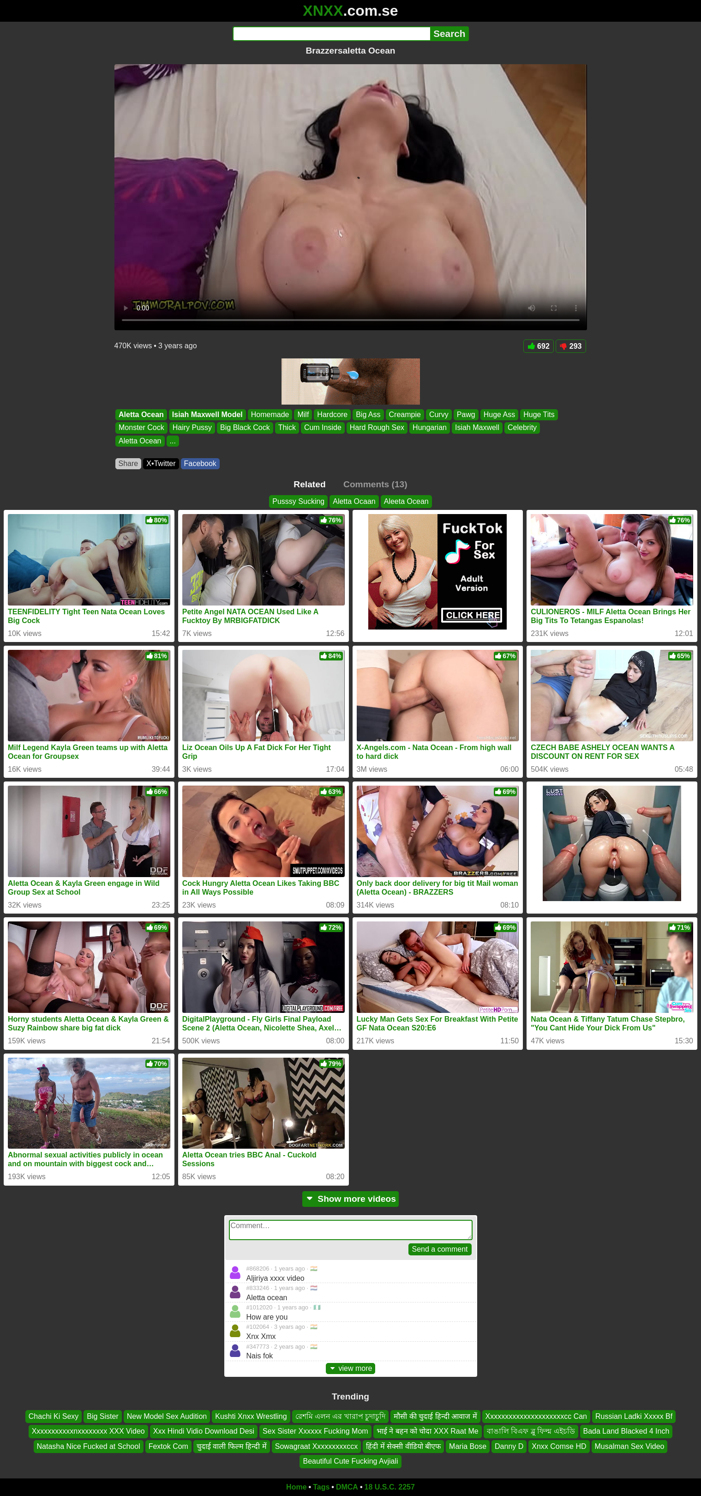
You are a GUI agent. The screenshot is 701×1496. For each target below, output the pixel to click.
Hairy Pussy (191, 428)
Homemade (270, 414)
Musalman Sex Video (630, 1446)
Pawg (465, 414)
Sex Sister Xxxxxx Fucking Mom (315, 1431)
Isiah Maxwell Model (207, 414)
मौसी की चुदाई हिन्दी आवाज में (435, 1416)
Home (296, 1487)
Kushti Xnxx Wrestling (251, 1416)
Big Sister (102, 1416)
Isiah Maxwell (477, 428)
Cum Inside (322, 428)
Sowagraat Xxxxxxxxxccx (316, 1446)
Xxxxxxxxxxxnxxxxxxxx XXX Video (88, 1431)
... (172, 441)
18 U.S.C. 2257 (390, 1487)
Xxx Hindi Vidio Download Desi (203, 1431)
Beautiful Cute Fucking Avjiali (350, 1461)
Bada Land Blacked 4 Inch (626, 1431)
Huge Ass (499, 414)
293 (571, 346)
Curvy (438, 414)
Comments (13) (375, 484)
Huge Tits (539, 414)
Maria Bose (467, 1446)
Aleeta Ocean (406, 501)
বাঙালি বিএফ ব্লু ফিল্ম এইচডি (531, 1431)
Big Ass (368, 414)
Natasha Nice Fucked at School (88, 1446)
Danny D (509, 1446)
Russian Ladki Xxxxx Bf (633, 1416)
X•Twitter (160, 463)
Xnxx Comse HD (559, 1446)
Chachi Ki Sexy (54, 1416)
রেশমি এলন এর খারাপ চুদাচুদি (340, 1416)
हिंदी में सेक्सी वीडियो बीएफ (403, 1446)
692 (538, 346)
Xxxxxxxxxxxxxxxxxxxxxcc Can (536, 1416)
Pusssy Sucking (298, 501)
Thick (286, 428)
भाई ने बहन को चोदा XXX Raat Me (428, 1431)
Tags (321, 1487)
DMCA (347, 1487)
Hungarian (430, 428)
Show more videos (350, 1199)
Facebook (200, 463)
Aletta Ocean (141, 414)
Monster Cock (141, 428)
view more (350, 1368)
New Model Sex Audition (167, 1416)
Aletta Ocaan (354, 501)
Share (128, 463)
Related (309, 484)
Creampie (404, 414)
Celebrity (521, 428)
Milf (303, 414)
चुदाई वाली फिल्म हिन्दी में (232, 1446)
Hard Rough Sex (376, 428)
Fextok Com (168, 1446)
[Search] (332, 33)
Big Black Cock (245, 428)
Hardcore (332, 414)
